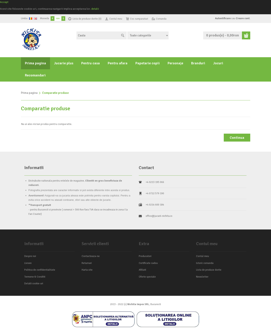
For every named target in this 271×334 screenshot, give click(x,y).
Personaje (175, 63)
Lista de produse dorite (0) (87, 18)
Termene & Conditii (34, 276)
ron (58, 18)
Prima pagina (35, 63)
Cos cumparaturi (139, 18)
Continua (237, 137)
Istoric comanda (204, 263)
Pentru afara (117, 63)
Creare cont (243, 18)
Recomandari (35, 75)
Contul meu (115, 18)
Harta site (87, 269)
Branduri (198, 63)
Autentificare (223, 18)
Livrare (28, 263)
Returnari (87, 263)
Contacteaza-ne (91, 256)
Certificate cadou (148, 263)
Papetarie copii (147, 63)
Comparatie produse (55, 93)
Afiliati (142, 269)
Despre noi (30, 256)
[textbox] (97, 35)
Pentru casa (90, 63)
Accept (4, 2)
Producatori (145, 256)
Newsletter (202, 276)
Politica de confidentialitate (39, 269)
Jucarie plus (63, 63)
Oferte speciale (147, 276)
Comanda (161, 18)
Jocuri (218, 63)
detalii (95, 8)
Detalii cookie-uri (33, 283)
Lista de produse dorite (208, 269)
